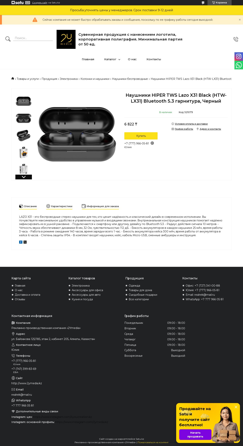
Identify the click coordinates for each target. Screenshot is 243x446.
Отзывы (20, 299)
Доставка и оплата (27, 294)
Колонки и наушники (94, 79)
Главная (88, 59)
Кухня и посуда (82, 299)
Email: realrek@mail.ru (200, 294)
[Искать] (8, 39)
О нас (132, 59)
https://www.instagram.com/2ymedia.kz (81, 422)
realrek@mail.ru (21, 394)
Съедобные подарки (143, 294)
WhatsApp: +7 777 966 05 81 (205, 299)
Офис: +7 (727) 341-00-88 (203, 285)
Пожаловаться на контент (153, 442)
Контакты (154, 59)
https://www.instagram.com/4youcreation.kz (62, 417)
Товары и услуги (28, 79)
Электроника (69, 79)
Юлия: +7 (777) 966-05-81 (202, 290)
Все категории (139, 299)
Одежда (134, 285)
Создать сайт (39, 2)
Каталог (110, 59)
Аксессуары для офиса (87, 290)
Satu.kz (140, 438)
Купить (141, 136)
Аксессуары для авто (86, 294)
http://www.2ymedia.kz (26, 383)
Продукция (49, 79)
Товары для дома (140, 290)
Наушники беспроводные (130, 79)
